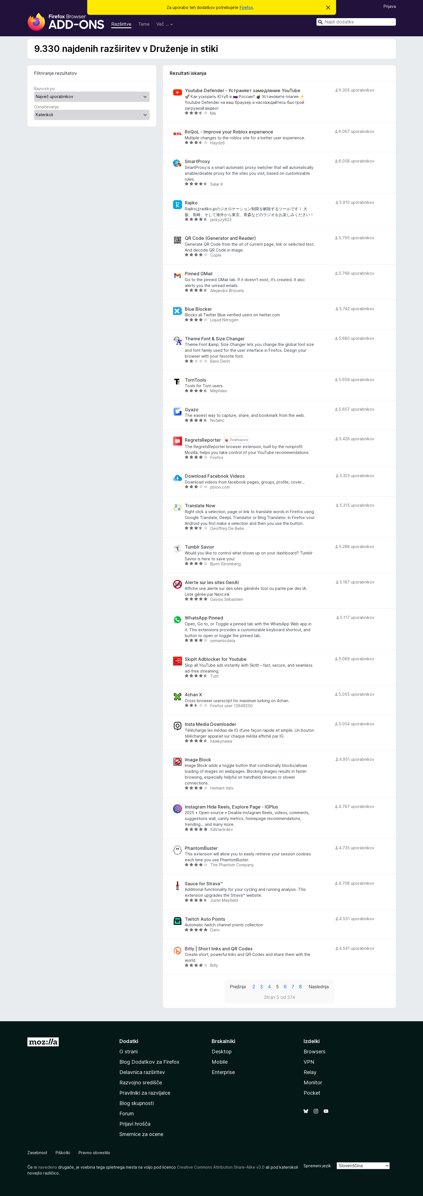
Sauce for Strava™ (204, 883)
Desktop (221, 1051)
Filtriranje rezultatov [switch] (55, 73)
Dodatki (128, 1041)
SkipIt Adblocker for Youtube (216, 659)
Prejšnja (238, 986)
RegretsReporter (203, 440)
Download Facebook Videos (215, 476)
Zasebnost (37, 1152)
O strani (128, 1051)
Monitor (313, 1082)
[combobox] (356, 22)
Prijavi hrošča (134, 1124)
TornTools (195, 380)
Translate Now (200, 505)
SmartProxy (197, 161)
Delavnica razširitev (142, 1072)
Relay (310, 1072)
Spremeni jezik (317, 1165)
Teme (144, 24)
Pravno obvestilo (94, 1152)
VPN (309, 1062)
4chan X (193, 694)
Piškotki (63, 1152)
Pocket (312, 1093)
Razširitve (121, 24)
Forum (126, 1113)
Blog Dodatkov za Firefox (149, 1062)
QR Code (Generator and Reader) (220, 238)
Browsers (314, 1051)
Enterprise (223, 1072)
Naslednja (319, 986)
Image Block (198, 759)
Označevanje (46, 106)
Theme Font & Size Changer (215, 338)
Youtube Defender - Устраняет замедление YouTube (242, 90)
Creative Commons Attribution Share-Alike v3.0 (220, 1167)
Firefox (246, 7)
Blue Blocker (198, 309)
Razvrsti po (44, 88)
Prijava (390, 6)
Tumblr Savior (199, 547)
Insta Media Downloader (210, 724)
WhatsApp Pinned (204, 618)
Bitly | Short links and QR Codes (218, 948)
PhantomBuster (201, 848)
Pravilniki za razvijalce (144, 1093)
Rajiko (191, 202)
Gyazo (191, 409)
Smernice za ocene (141, 1134)
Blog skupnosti (136, 1103)
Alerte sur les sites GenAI (212, 582)
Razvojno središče (140, 1082)
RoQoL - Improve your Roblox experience (229, 132)
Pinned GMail (198, 273)
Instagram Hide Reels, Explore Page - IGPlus (231, 807)
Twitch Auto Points (205, 919)
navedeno (47, 1167)
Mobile (220, 1062)
